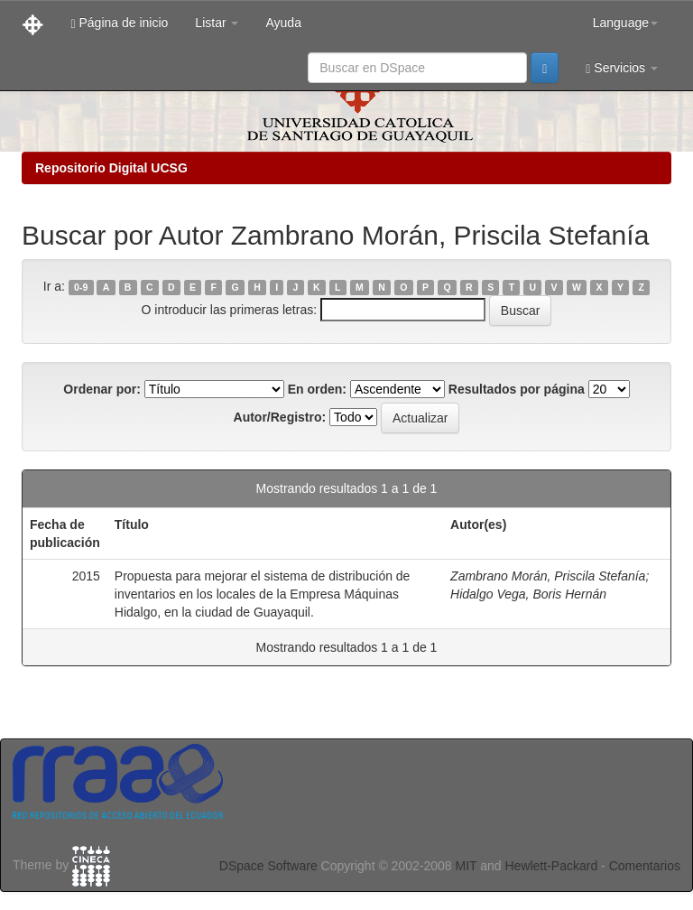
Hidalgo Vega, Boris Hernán (528, 594)
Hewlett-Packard (550, 866)
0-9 (81, 287)
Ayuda (282, 22)
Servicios (622, 68)
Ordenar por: (102, 389)
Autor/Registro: (280, 417)
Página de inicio (119, 23)
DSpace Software (268, 866)
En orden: (317, 389)
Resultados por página (516, 389)
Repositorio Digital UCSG (111, 168)
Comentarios (644, 866)
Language (625, 22)
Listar (216, 22)
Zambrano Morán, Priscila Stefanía (547, 576)
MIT (465, 866)
